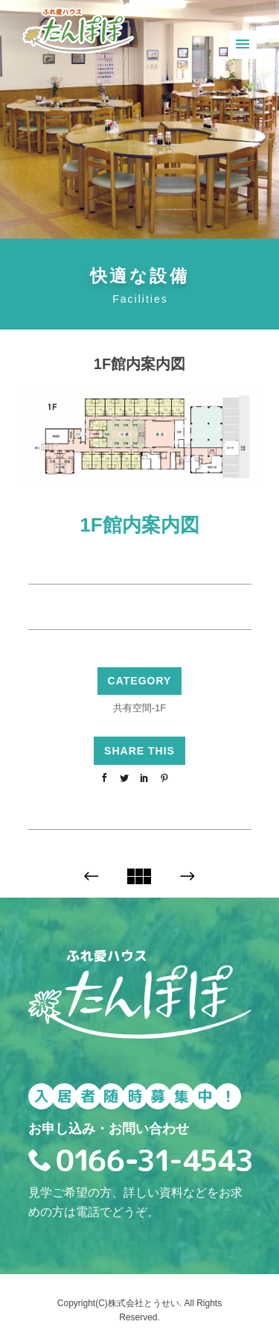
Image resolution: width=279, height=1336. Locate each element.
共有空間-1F (140, 707)
